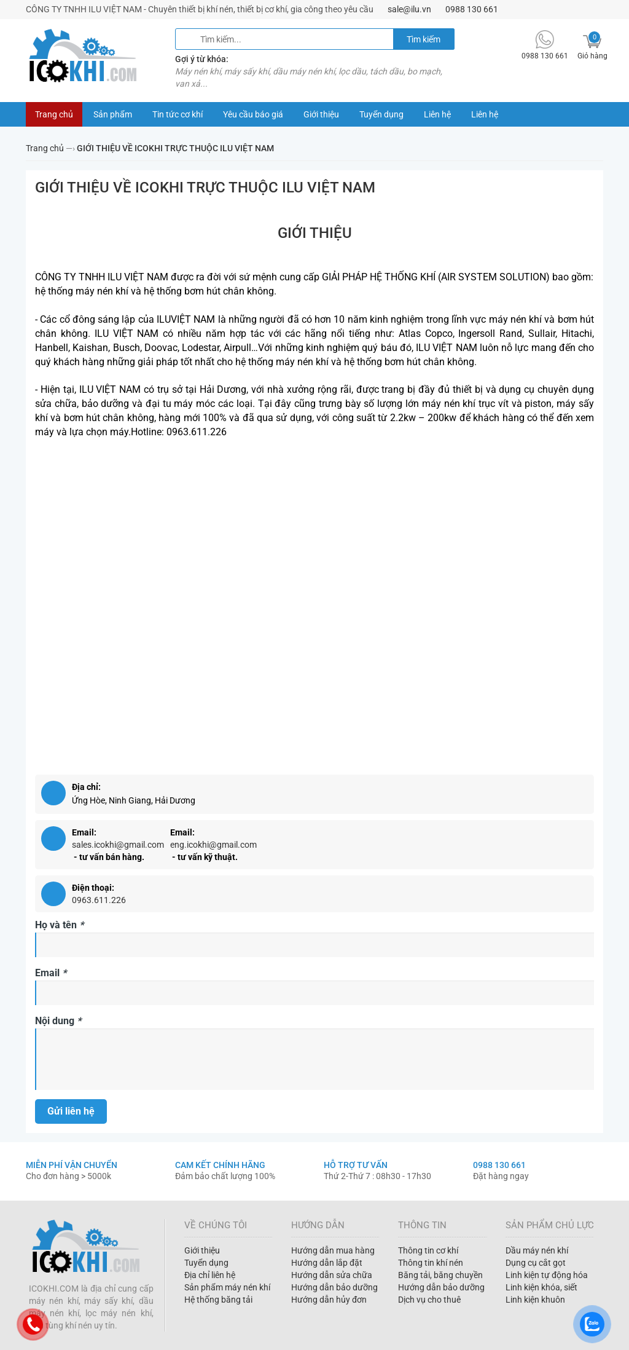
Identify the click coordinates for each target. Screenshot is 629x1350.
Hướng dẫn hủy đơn (329, 1300)
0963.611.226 (99, 900)
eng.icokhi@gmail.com (213, 845)
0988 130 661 (471, 9)
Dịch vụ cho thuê (429, 1300)
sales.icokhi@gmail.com (118, 845)
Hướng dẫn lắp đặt (326, 1263)
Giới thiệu (321, 114)
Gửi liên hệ (71, 1111)
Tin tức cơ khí (177, 114)
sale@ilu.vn (409, 9)
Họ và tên (59, 925)
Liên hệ (437, 114)
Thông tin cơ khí (428, 1250)
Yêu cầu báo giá (253, 114)
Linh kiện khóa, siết (541, 1287)
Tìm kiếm (423, 39)
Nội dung (58, 1021)
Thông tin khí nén (430, 1263)
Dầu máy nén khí (537, 1250)
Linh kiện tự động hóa (547, 1275)
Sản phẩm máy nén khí (227, 1287)
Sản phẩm (112, 114)
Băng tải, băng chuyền (440, 1275)
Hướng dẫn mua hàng (333, 1250)
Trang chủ (54, 114)
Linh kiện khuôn (535, 1300)
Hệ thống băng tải (218, 1300)
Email (50, 973)
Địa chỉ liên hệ (209, 1275)
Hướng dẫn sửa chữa (331, 1275)
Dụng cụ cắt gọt (536, 1263)
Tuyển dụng (381, 114)
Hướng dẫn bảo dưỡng (334, 1287)
